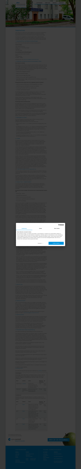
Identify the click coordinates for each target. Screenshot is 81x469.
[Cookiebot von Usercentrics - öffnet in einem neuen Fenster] (59, 225)
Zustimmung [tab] (24, 228)
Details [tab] (40, 228)
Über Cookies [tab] (57, 228)
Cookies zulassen (56, 243)
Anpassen (40, 243)
